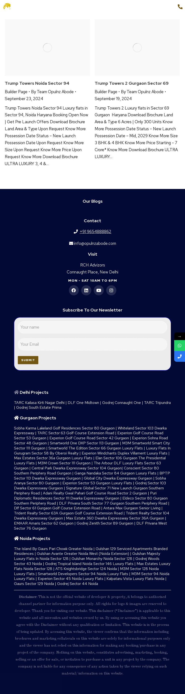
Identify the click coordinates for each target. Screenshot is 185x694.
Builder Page (16, 91)
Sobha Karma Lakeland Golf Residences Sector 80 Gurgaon (64, 428)
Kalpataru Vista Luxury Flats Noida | (136, 578)
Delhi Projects (34, 392)
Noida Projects (35, 538)
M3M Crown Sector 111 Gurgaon (64, 463)
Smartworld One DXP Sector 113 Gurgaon (84, 443)
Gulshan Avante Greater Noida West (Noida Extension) (83, 553)
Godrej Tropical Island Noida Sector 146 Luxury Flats (89, 563)
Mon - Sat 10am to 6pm (92, 280)
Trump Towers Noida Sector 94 (37, 83)
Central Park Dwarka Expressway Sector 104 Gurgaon (77, 468)
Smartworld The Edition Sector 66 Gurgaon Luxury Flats (95, 448)
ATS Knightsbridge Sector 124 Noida (86, 568)
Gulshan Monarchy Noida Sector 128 (102, 558)
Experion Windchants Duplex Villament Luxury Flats (124, 453)
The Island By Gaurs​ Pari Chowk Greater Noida (53, 548)
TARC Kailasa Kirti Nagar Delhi (39, 402)
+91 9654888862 (157, 6)
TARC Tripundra (157, 402)
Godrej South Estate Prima (38, 407)
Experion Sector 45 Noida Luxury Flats (70, 578)
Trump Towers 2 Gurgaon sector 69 (132, 83)
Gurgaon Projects (38, 418)
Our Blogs (93, 201)
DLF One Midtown (83, 402)
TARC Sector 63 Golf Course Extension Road (75, 432)
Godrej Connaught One (121, 402)
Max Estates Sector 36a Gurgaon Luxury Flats (53, 458)
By (52, 91)
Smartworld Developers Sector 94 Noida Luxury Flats (83, 573)
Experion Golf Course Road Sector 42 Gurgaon (89, 438)
